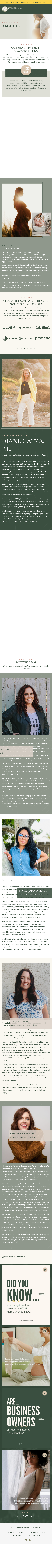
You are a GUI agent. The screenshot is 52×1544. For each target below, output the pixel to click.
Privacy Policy (37, 1532)
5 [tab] (31, 348)
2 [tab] (21, 348)
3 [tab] (24, 348)
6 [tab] (34, 348)
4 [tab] (28, 348)
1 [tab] (18, 348)
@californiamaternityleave (13, 1257)
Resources (34, 1535)
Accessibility (19, 1535)
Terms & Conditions (17, 1532)
